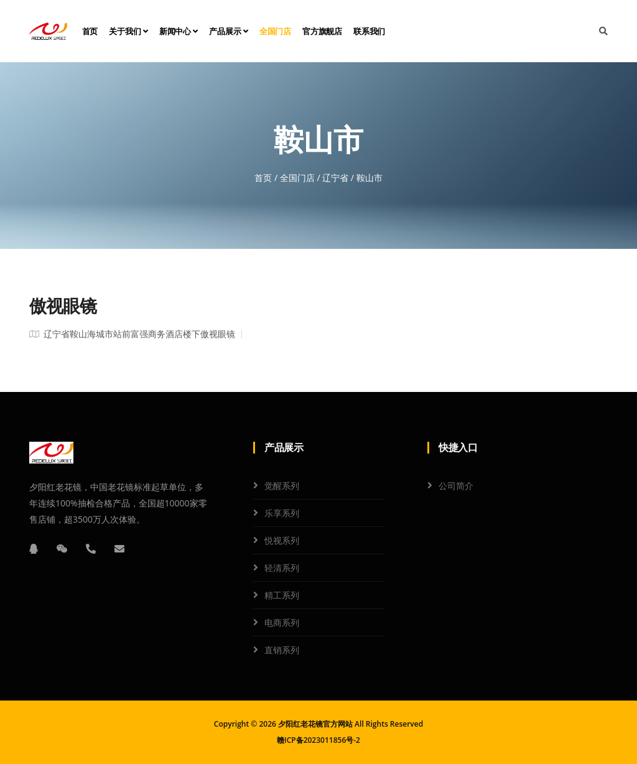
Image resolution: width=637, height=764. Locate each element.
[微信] (62, 549)
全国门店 (275, 31)
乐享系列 (281, 513)
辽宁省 (335, 178)
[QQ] (33, 549)
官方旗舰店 (322, 31)
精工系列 (281, 595)
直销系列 (281, 650)
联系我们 (369, 31)
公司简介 (456, 485)
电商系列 (281, 622)
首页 (90, 31)
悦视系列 (281, 540)
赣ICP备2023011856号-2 (318, 740)
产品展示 (228, 31)
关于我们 (128, 31)
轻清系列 (281, 568)
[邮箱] (119, 549)
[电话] (91, 549)
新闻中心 (178, 31)
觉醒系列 (281, 485)
